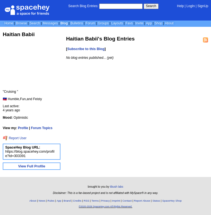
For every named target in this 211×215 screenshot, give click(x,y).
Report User (14, 138)
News (41, 200)
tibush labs (116, 186)
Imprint (116, 200)
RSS (86, 200)
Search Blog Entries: (83, 6)
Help (180, 6)
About (169, 23)
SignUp (203, 6)
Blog (64, 23)
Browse (21, 23)
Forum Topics (41, 128)
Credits (77, 200)
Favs (129, 23)
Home (8, 23)
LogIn (191, 6)
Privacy (105, 200)
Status (156, 200)
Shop (158, 23)
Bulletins (76, 23)
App (149, 23)
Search (151, 6)
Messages (50, 23)
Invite (139, 23)
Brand (67, 200)
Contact (127, 200)
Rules (51, 200)
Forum (90, 23)
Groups (103, 23)
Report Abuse (142, 200)
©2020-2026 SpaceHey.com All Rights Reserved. (105, 206)
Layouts (117, 23)
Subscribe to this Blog (86, 49)
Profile (23, 128)
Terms (95, 200)
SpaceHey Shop (172, 200)
